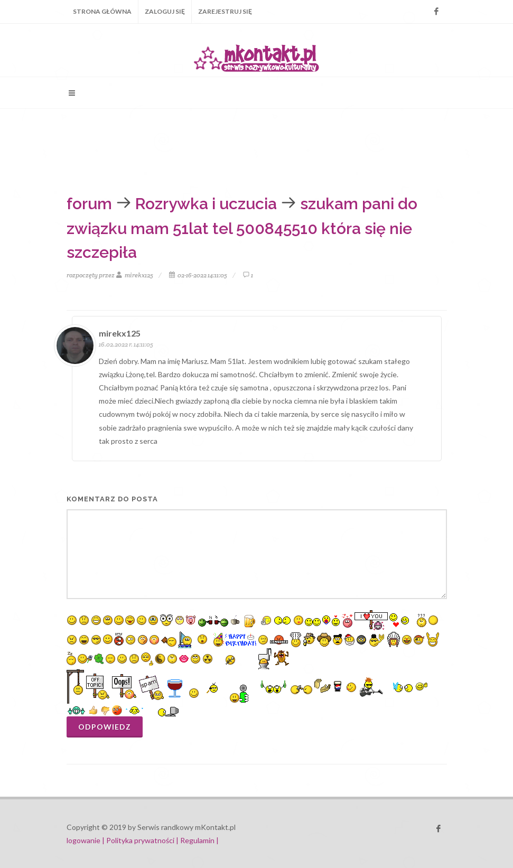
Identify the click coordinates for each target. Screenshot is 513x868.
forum (89, 203)
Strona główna (102, 11)
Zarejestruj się (225, 11)
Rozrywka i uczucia (206, 203)
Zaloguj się (165, 11)
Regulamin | (199, 840)
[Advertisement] (237, 148)
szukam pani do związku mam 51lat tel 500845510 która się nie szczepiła (242, 228)
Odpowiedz (104, 726)
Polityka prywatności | (142, 840)
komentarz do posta (112, 499)
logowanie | (86, 840)
